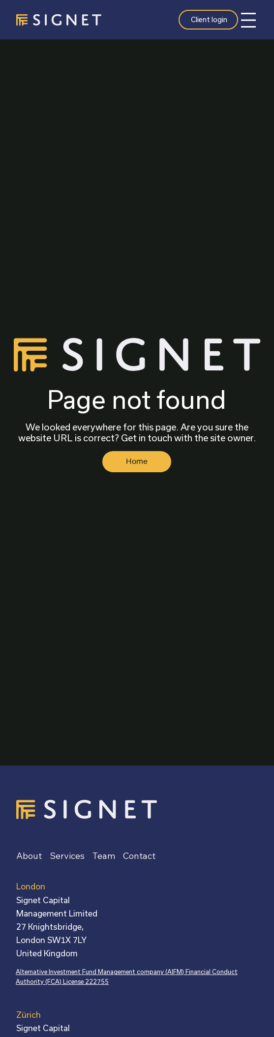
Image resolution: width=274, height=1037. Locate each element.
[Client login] (208, 20)
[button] (139, 856)
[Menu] (248, 20)
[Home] (136, 461)
